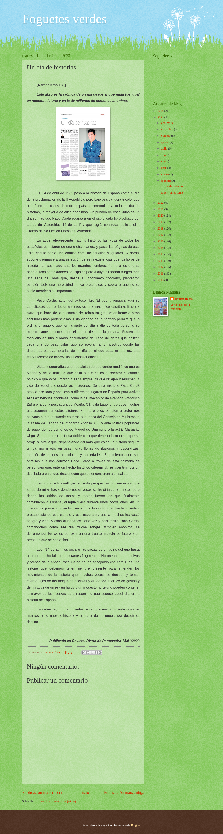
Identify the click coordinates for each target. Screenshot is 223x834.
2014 (160, 254)
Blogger (135, 825)
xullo (164, 148)
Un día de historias (171, 186)
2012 (160, 267)
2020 (160, 215)
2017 (160, 235)
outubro (166, 135)
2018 (160, 228)
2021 (160, 209)
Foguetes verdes (64, 19)
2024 (160, 111)
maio (164, 161)
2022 (160, 202)
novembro (167, 129)
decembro (167, 122)
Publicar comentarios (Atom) (58, 801)
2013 (160, 260)
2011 (160, 273)
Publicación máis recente (43, 792)
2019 (160, 222)
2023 (160, 117)
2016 (160, 241)
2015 (160, 247)
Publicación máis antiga (124, 792)
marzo (165, 174)
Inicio (84, 792)
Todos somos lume (171, 192)
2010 (160, 280)
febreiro (166, 180)
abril (164, 168)
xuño (164, 155)
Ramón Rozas (184, 299)
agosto (165, 142)
